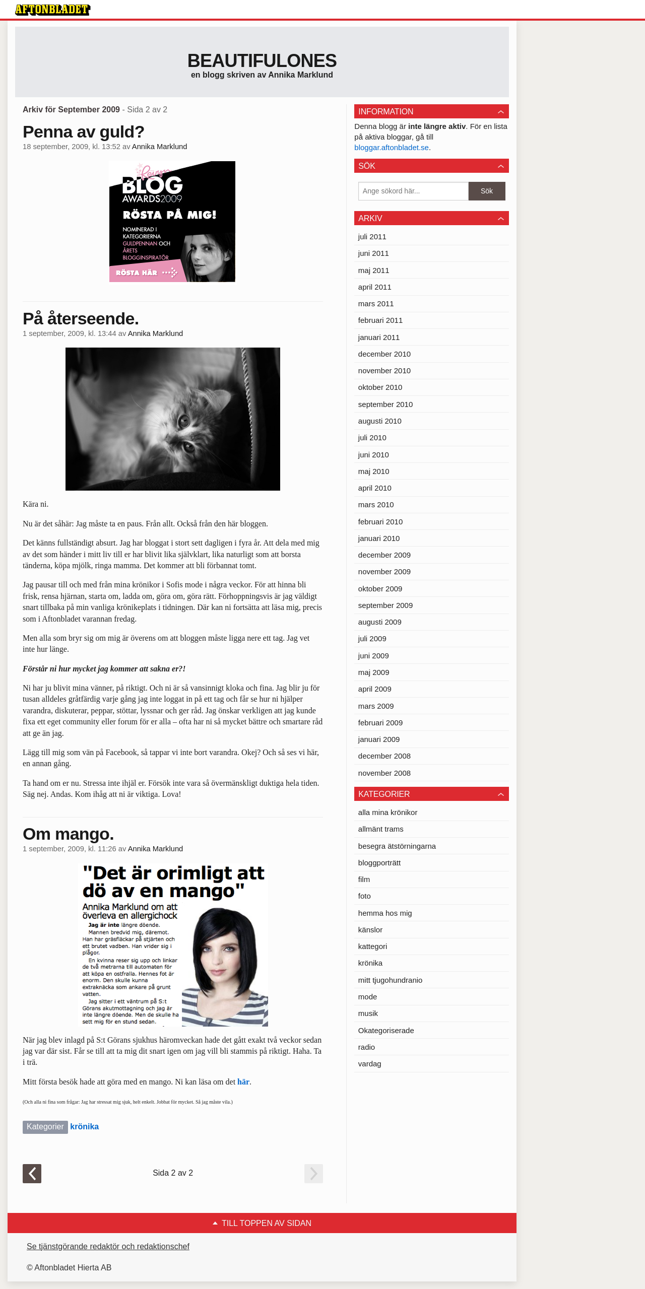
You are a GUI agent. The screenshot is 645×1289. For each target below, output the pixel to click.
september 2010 (385, 404)
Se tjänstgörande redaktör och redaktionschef (108, 1246)
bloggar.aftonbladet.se (391, 147)
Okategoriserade (386, 1030)
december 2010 (384, 354)
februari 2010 (380, 521)
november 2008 (384, 773)
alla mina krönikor (388, 812)
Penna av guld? (84, 131)
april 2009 (375, 689)
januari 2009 (379, 739)
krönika (84, 1126)
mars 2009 (376, 706)
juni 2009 (373, 655)
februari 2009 (380, 722)
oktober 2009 (380, 588)
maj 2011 (374, 270)
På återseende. (81, 318)
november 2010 (384, 370)
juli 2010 (372, 437)
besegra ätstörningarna (397, 846)
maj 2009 (374, 672)
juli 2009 (372, 638)
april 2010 (375, 488)
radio (366, 1047)
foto (364, 896)
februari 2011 (380, 320)
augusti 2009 (380, 622)
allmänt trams (381, 829)
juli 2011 (372, 236)
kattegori (373, 946)
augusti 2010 (380, 421)
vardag (369, 1063)
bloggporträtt (379, 862)
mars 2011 (376, 303)
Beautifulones (262, 60)
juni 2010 (373, 454)
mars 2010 (376, 504)
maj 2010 (374, 471)
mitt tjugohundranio (390, 980)
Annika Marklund (159, 147)
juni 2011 (373, 253)
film (364, 879)
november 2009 (384, 571)
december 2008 (384, 756)
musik (368, 1013)
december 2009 (384, 555)
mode (367, 996)
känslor (370, 929)
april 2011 (375, 287)
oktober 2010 (380, 387)
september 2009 (385, 605)
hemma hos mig (385, 913)
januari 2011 (379, 337)
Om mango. (68, 833)
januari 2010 (379, 538)
